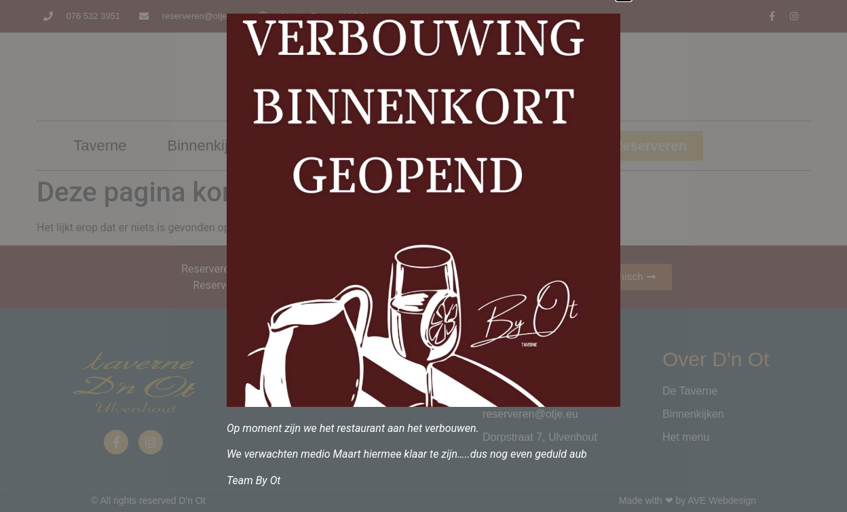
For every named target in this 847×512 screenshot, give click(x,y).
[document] (423, 256)
